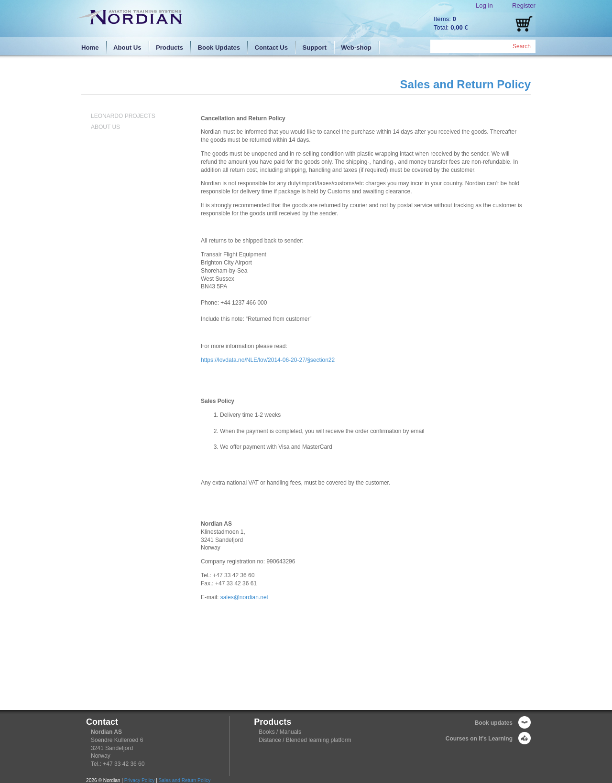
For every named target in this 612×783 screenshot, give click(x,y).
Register (524, 5)
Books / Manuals (280, 732)
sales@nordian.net (244, 597)
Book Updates (218, 47)
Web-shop (356, 47)
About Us (127, 47)
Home (90, 47)
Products (169, 47)
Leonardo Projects (123, 116)
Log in (484, 5)
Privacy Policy (139, 780)
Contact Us (271, 47)
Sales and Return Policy (185, 780)
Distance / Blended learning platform (305, 740)
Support (314, 47)
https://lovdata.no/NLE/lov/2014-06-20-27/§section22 (268, 360)
